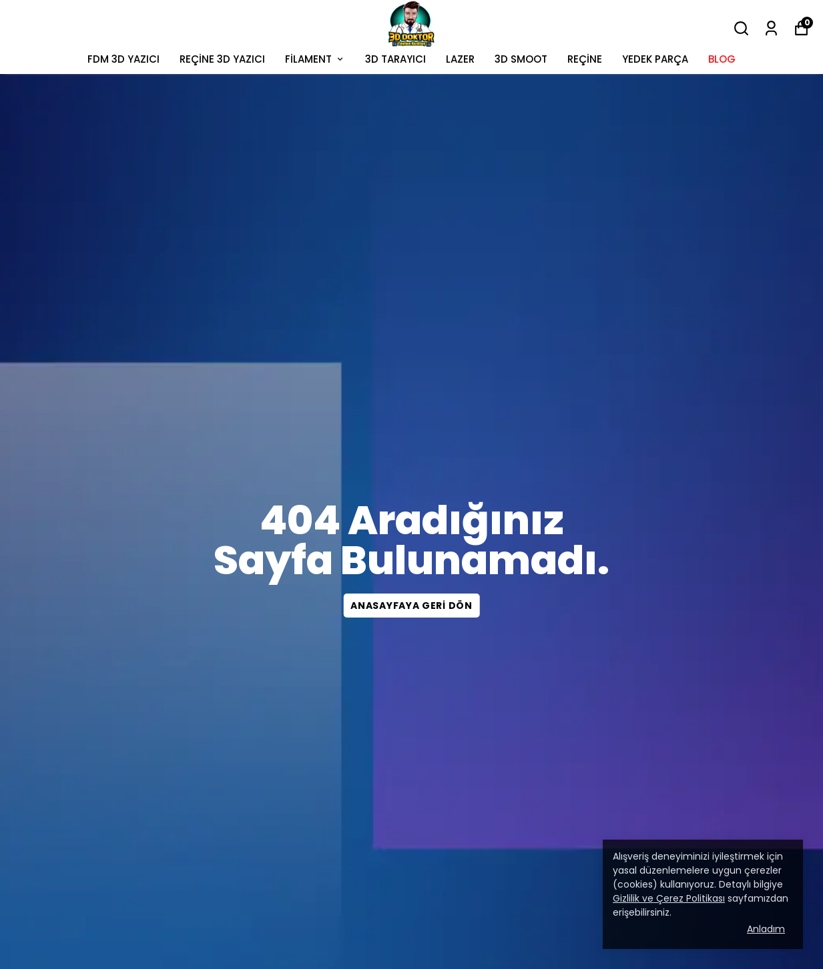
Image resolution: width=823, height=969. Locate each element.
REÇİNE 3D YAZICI (222, 59)
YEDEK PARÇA (655, 59)
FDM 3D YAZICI (123, 59)
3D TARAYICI (395, 59)
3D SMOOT (521, 59)
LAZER (460, 59)
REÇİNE (584, 59)
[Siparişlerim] (771, 28)
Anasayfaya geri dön (411, 605)
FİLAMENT (315, 59)
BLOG (722, 59)
